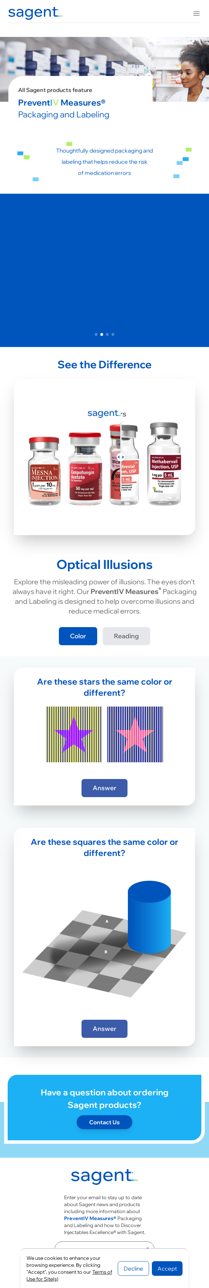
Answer (104, 788)
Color (78, 636)
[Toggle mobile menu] (196, 13)
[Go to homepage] (104, 1178)
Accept (167, 1268)
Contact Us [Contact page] (104, 1122)
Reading (126, 636)
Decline (133, 1268)
